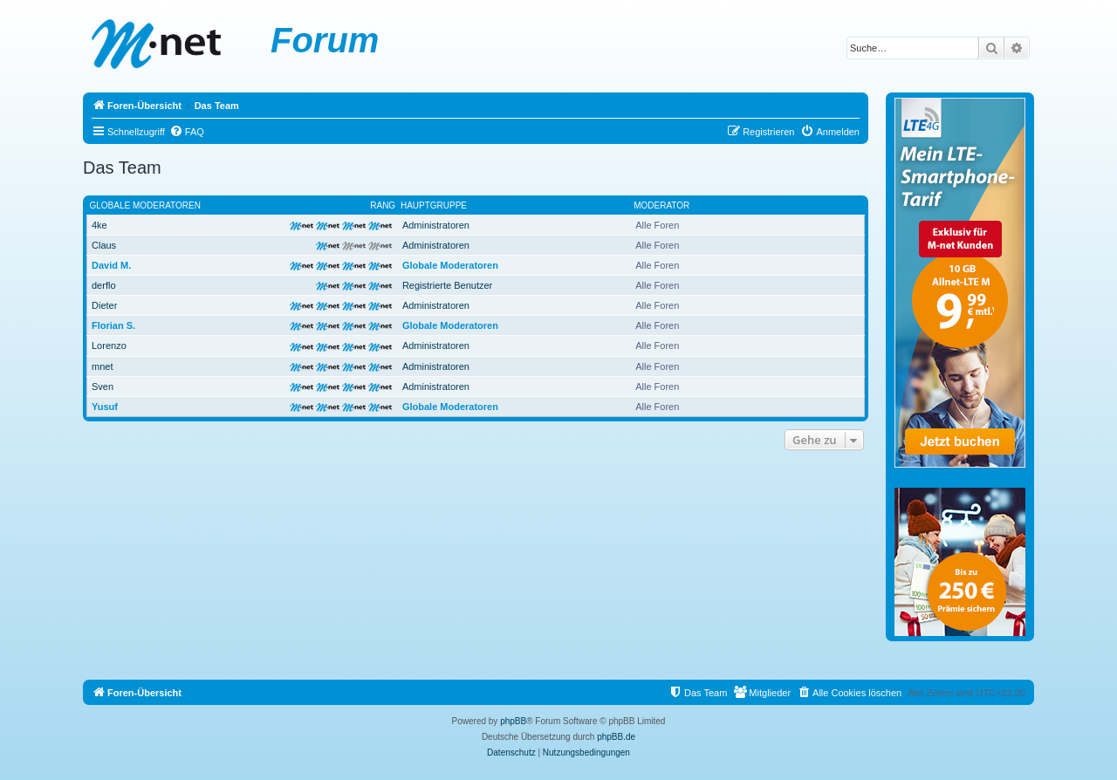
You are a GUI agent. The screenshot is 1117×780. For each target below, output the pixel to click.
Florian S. (113, 325)
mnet (102, 366)
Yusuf (105, 406)
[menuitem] (186, 131)
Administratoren (435, 225)
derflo (104, 285)
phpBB (513, 721)
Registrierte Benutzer (447, 285)
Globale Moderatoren (145, 205)
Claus (104, 245)
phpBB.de (616, 737)
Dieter (104, 305)
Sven (102, 386)
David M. (111, 265)
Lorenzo (109, 345)
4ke (99, 225)
